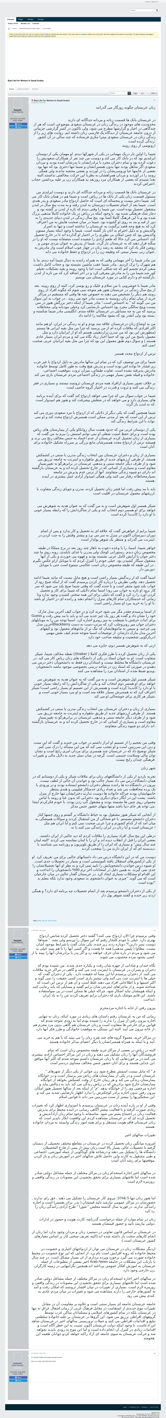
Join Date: (14, 119)
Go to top (154, 1407)
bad (43, 920)
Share (18, 124)
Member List (25, 23)
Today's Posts (13, 23)
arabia (39, 920)
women (54, 920)
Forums (10, 19)
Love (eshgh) (47, 28)
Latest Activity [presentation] (23, 89)
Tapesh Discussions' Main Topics (29, 28)
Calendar (36, 23)
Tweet (18, 127)
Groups (41, 19)
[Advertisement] (83, 59)
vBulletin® (147, 1414)
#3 (154, 1353)
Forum (14, 28)
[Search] (142, 10)
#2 (154, 931)
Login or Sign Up (152, 2)
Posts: (15, 121)
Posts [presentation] (11, 89)
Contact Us (134, 1407)
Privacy (144, 1407)
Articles (30, 19)
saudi (49, 920)
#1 (154, 100)
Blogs (20, 19)
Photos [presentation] (35, 89)
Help (125, 1407)
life (46, 920)
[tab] (11, 89)
